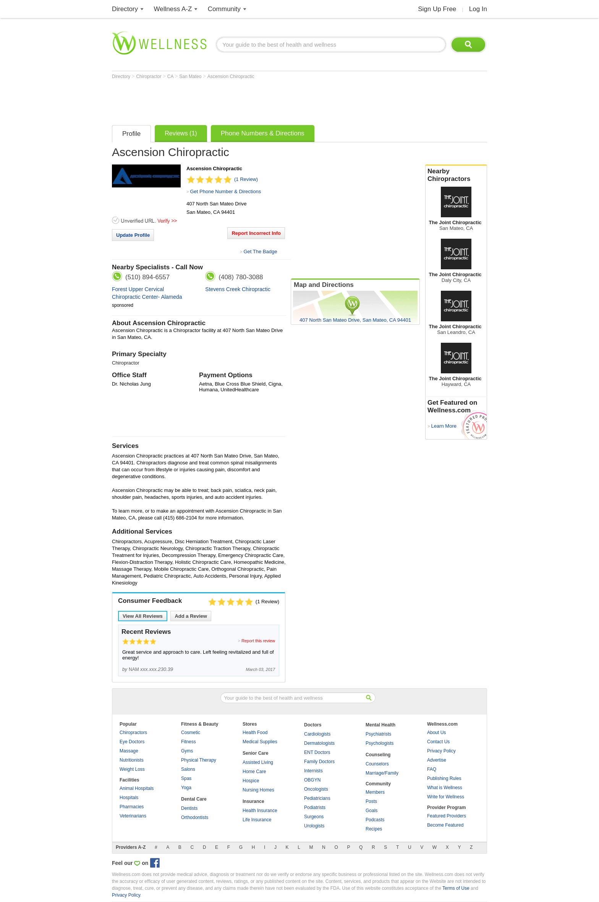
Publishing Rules (444, 778)
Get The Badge (260, 251)
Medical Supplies (260, 741)
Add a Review (191, 616)
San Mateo (190, 76)
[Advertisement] (251, 100)
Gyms (187, 751)
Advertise (436, 760)
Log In (478, 9)
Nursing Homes (258, 790)
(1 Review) (246, 179)
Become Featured (445, 825)
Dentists (189, 808)
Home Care (254, 771)
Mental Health (380, 725)
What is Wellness (444, 787)
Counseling (378, 754)
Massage (129, 751)
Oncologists (316, 789)
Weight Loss (132, 769)
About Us (436, 732)
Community (224, 9)
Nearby (456, 175)
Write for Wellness (445, 796)
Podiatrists (314, 807)
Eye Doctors (132, 741)
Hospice (251, 780)
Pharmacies (132, 806)
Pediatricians (317, 798)
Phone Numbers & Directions (262, 133)
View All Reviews (143, 616)
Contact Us (438, 741)
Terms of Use (455, 888)
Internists (313, 770)
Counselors (377, 764)
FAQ (431, 769)
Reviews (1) (181, 133)
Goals (371, 810)
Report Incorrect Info (256, 233)
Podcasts (375, 819)
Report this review (258, 640)
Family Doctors (319, 761)
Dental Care (194, 799)
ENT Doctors (317, 752)
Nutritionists (132, 760)
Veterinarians (133, 816)
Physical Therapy (198, 760)
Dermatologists (319, 743)
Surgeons (314, 816)
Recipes (374, 829)
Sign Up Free (437, 9)
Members (375, 792)
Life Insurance (257, 819)
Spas (186, 778)
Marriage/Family (382, 773)
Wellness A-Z (173, 9)
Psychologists (379, 743)
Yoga (186, 787)
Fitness (188, 741)
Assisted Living (258, 762)
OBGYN (312, 780)
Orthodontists (194, 817)
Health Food (255, 732)
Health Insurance (260, 810)
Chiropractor (149, 76)
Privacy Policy (441, 751)
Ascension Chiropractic (230, 76)
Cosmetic (190, 732)
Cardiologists (317, 734)
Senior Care (255, 753)
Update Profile (133, 235)
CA (171, 76)
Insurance (253, 801)
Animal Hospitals (137, 788)
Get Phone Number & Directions (225, 191)
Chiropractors (133, 732)
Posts (371, 801)
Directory (125, 9)
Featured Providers (446, 816)
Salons (188, 769)
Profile (131, 133)
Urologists (314, 826)
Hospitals (129, 797)
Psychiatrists (378, 734)
